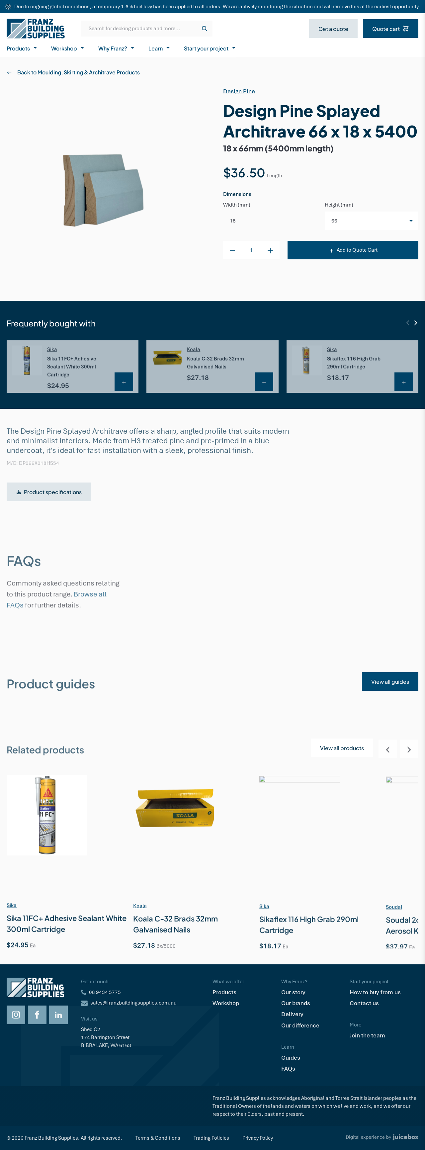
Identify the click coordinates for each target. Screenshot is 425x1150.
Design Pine (239, 91)
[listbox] (371, 221)
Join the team (367, 1035)
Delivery (292, 1014)
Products (22, 48)
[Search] (204, 29)
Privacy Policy (257, 1138)
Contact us (364, 1003)
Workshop (68, 48)
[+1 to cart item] (270, 250)
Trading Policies (211, 1138)
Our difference (300, 1025)
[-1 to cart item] (232, 250)
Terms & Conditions (157, 1138)
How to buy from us (375, 992)
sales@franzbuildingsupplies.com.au (133, 1003)
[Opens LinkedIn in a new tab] (58, 1015)
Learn (159, 48)
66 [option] (334, 221)
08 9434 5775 (105, 992)
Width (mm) (236, 205)
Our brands (295, 1003)
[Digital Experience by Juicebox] (382, 1138)
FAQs (288, 1068)
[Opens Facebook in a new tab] (37, 1015)
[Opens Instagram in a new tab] (16, 1015)
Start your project (210, 48)
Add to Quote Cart (353, 250)
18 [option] (233, 221)
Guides (290, 1057)
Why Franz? (116, 48)
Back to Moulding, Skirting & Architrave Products (73, 72)
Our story (293, 992)
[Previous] (407, 323)
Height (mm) (339, 205)
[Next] (415, 323)
